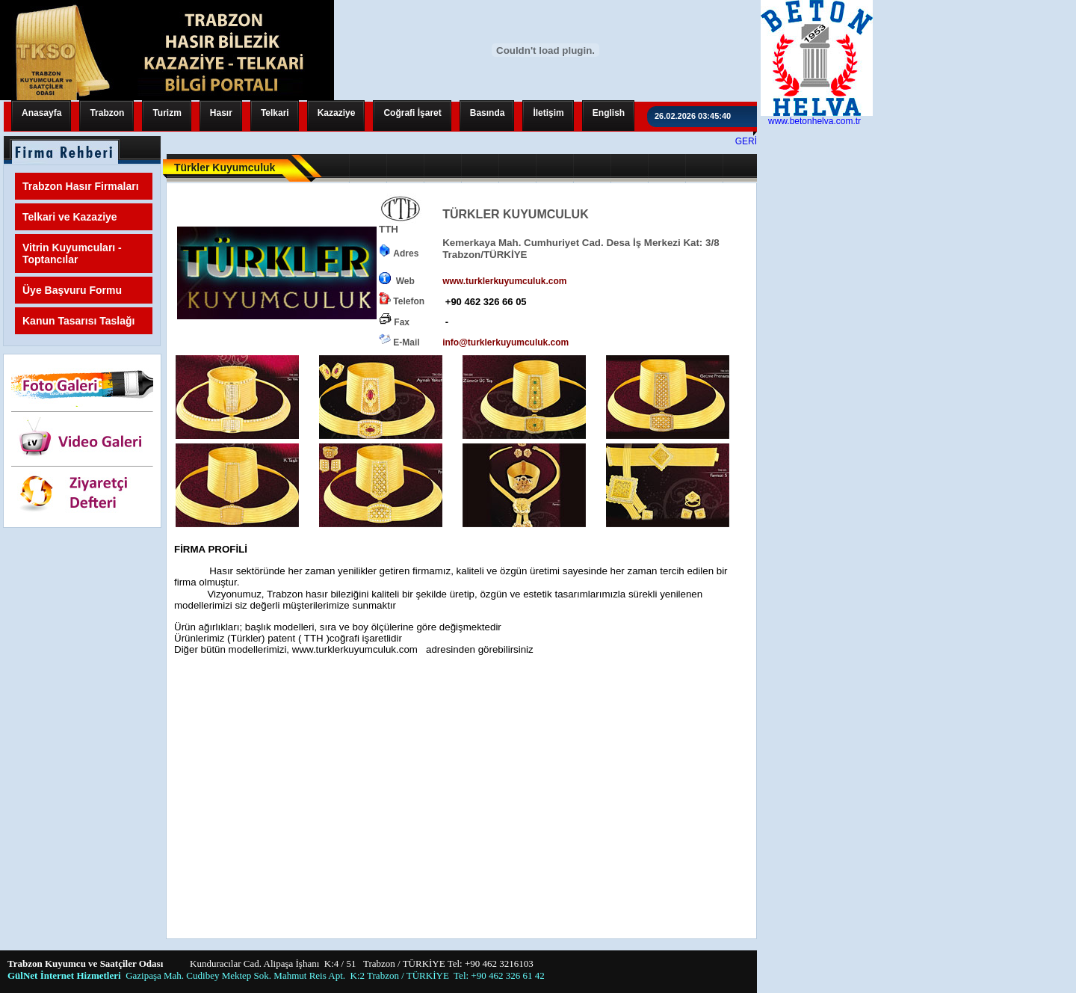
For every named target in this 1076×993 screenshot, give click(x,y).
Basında (487, 113)
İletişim (548, 113)
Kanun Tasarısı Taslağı (78, 321)
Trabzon (107, 113)
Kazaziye (337, 113)
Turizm (166, 113)
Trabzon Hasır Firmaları (80, 186)
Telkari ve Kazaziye (69, 217)
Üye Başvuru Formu (72, 290)
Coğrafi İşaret (412, 113)
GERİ (746, 141)
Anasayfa (41, 113)
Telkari (275, 113)
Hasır (221, 113)
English (609, 113)
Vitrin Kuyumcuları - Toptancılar (72, 253)
